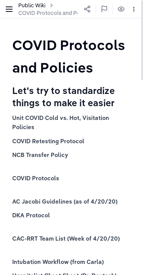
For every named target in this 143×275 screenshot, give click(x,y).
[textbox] (71, 56)
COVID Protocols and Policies (55, 13)
